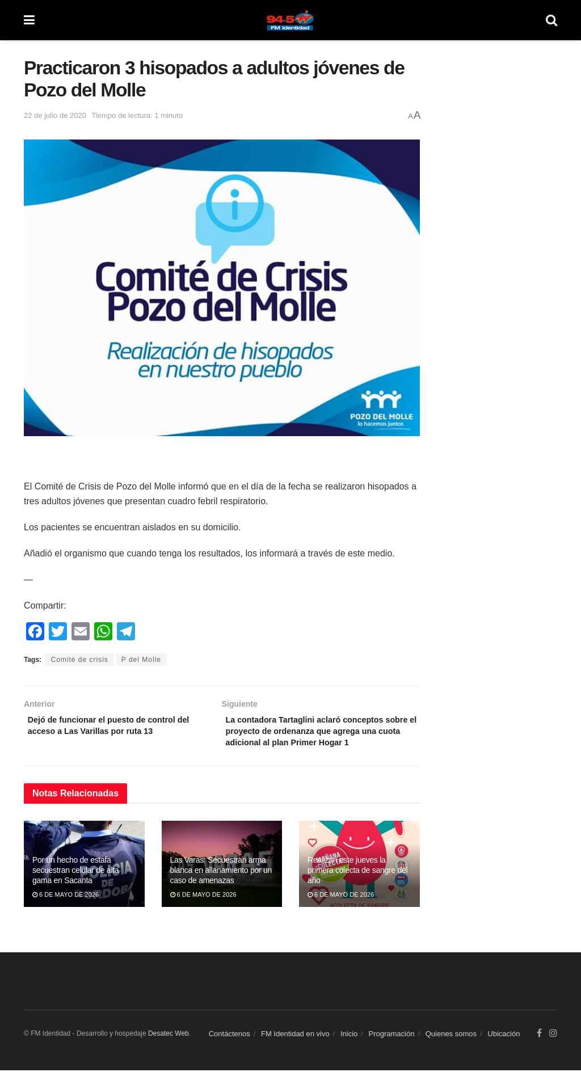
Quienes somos (451, 1052)
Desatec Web (168, 1052)
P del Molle (141, 660)
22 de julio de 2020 (55, 115)
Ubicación (503, 1052)
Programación (392, 1052)
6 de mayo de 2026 (65, 913)
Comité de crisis (79, 660)
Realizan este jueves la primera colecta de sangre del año (357, 888)
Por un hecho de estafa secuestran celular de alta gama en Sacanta (75, 888)
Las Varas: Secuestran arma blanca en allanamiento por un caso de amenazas (221, 888)
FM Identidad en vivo (295, 1052)
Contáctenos (229, 1052)
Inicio (348, 1052)
